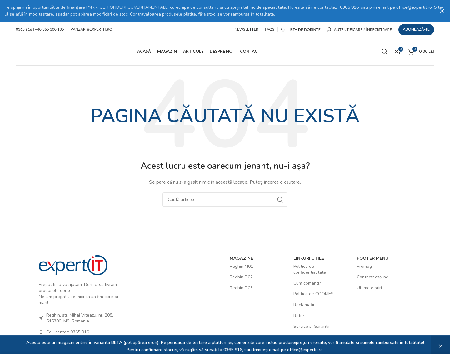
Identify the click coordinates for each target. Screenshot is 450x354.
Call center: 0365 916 (67, 332)
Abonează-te (416, 29)
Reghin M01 (241, 266)
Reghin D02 (241, 277)
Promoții (365, 266)
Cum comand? (307, 283)
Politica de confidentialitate (309, 269)
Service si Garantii (311, 326)
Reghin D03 (241, 288)
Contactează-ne (372, 277)
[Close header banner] (442, 11)
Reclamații (303, 304)
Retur (298, 315)
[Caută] (384, 51)
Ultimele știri (369, 288)
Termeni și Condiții (311, 337)
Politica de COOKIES (313, 294)
